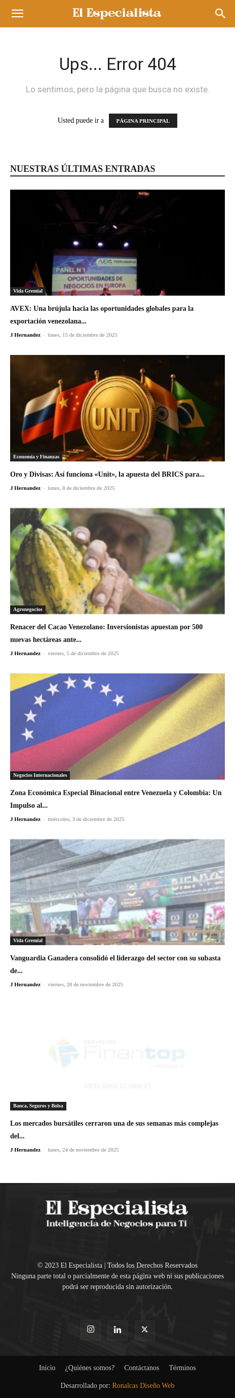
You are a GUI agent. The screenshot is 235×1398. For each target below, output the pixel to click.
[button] (17, 13)
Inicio (47, 1368)
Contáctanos (141, 1368)
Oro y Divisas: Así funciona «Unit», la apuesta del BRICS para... (107, 474)
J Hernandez (25, 335)
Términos (182, 1368)
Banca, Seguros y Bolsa (38, 1105)
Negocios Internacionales (40, 775)
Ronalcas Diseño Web (143, 1385)
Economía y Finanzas (36, 456)
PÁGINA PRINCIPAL (143, 121)
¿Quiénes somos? (90, 1368)
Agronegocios (28, 609)
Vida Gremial (28, 291)
